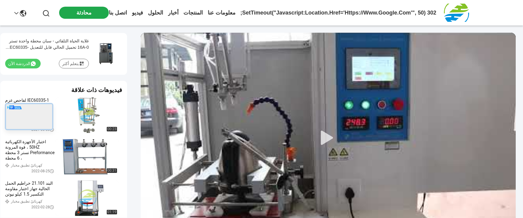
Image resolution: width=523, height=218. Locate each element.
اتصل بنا (118, 13)
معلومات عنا (222, 13)
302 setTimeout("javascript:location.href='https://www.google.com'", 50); (338, 13)
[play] (328, 138)
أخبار (173, 13)
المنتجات (193, 13)
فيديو (137, 13)
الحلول (155, 13)
